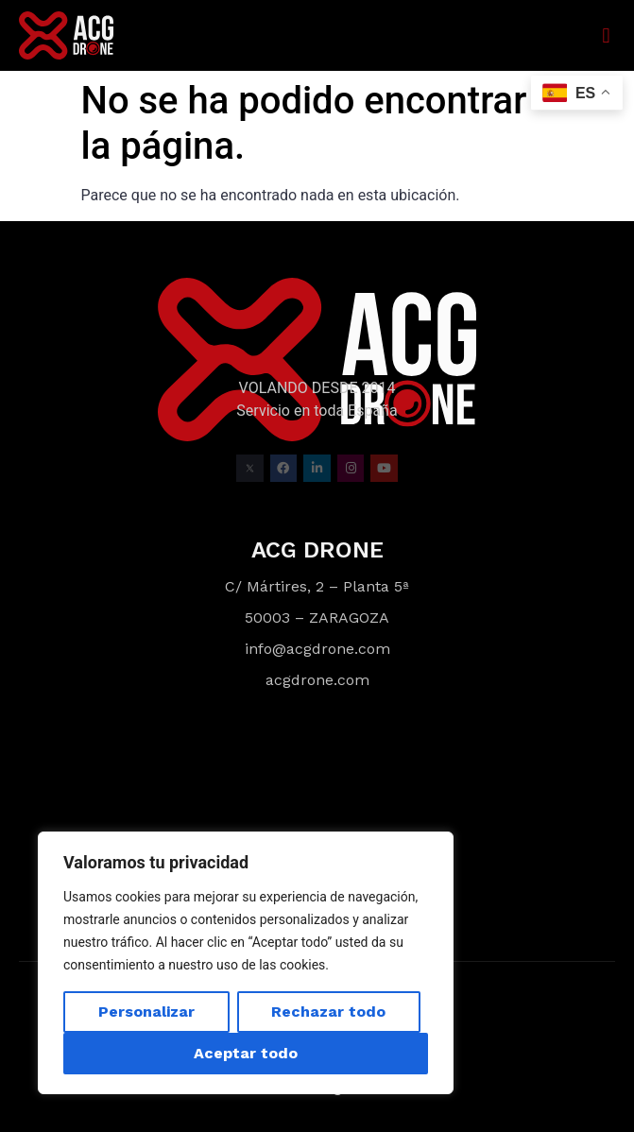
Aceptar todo (246, 1053)
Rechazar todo (328, 1012)
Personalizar (146, 1012)
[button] (606, 35)
